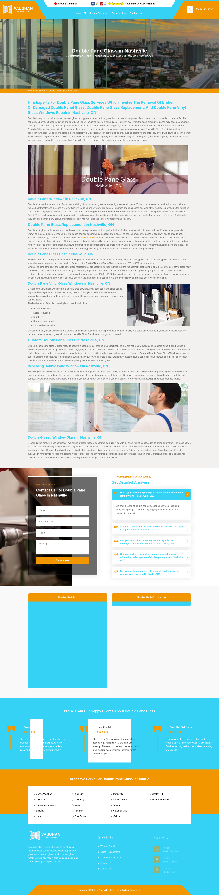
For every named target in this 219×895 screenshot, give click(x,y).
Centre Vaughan (44, 794)
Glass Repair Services (95, 13)
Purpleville (118, 794)
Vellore (116, 816)
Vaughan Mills (120, 811)
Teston (116, 805)
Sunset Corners (121, 799)
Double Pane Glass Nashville (62, 91)
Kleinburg (79, 799)
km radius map (67, 643)
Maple (78, 805)
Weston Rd (157, 794)
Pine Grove (80, 816)
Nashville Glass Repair (110, 890)
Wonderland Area (160, 799)
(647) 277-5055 (204, 9)
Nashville (40, 91)
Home (77, 13)
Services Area (119, 13)
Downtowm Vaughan (46, 805)
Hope (38, 816)
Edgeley (40, 811)
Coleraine (40, 799)
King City (79, 794)
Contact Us (136, 13)
